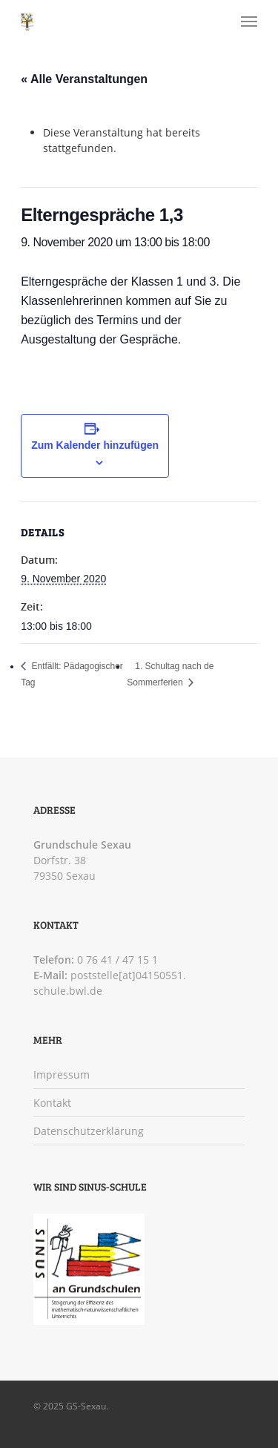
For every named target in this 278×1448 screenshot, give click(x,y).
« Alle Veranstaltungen (84, 79)
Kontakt (52, 1103)
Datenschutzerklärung (88, 1131)
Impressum (61, 1074)
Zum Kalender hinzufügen (95, 445)
